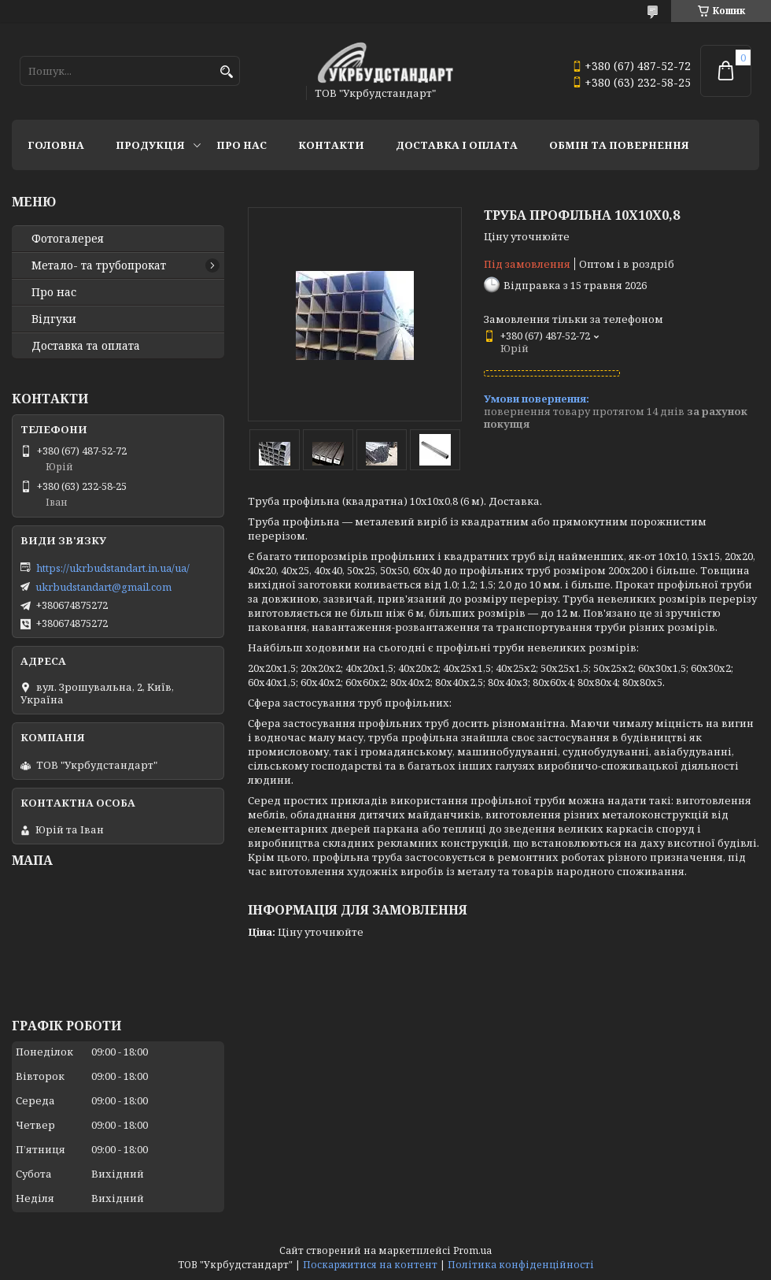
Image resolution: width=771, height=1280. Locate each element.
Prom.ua (472, 1250)
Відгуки (53, 319)
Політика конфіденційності (521, 1264)
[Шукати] (226, 72)
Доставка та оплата (85, 346)
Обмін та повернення (619, 145)
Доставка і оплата (457, 145)
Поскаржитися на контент (370, 1264)
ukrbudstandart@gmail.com (103, 587)
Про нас (241, 145)
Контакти (331, 145)
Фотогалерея (67, 239)
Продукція (150, 145)
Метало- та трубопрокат (98, 265)
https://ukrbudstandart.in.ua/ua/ (113, 568)
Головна (56, 145)
